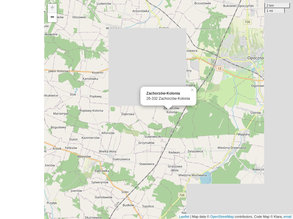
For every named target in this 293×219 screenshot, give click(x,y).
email (287, 216)
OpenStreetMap (222, 216)
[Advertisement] (22, 109)
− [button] (52, 17)
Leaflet (184, 216)
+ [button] (52, 8)
